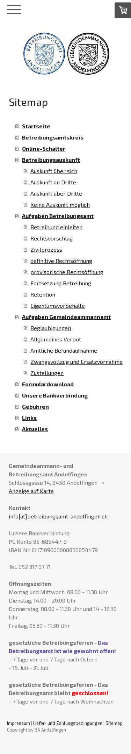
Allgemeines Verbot (55, 339)
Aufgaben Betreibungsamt (58, 215)
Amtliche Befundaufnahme (63, 350)
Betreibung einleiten (56, 227)
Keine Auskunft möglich (60, 204)
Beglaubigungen (50, 328)
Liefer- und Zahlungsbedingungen (67, 723)
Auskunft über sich (53, 171)
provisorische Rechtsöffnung (66, 272)
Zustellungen (47, 372)
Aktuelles (35, 429)
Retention (42, 294)
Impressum (18, 723)
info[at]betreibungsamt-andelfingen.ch (58, 516)
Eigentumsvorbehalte (57, 305)
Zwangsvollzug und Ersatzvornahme (76, 361)
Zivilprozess (46, 249)
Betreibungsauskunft (51, 159)
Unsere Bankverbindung (55, 395)
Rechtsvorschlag (51, 238)
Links (29, 417)
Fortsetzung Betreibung (60, 283)
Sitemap (114, 723)
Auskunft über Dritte (56, 193)
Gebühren (35, 406)
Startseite (36, 126)
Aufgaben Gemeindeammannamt (66, 316)
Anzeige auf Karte (31, 491)
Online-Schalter (43, 148)
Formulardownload (48, 384)
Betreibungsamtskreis (52, 137)
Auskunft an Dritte (53, 182)
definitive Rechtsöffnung (61, 260)
